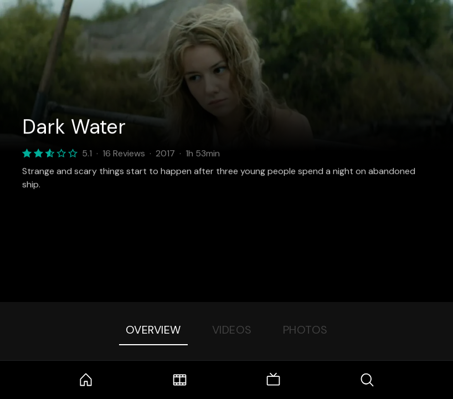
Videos (232, 330)
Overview (153, 330)
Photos (305, 330)
